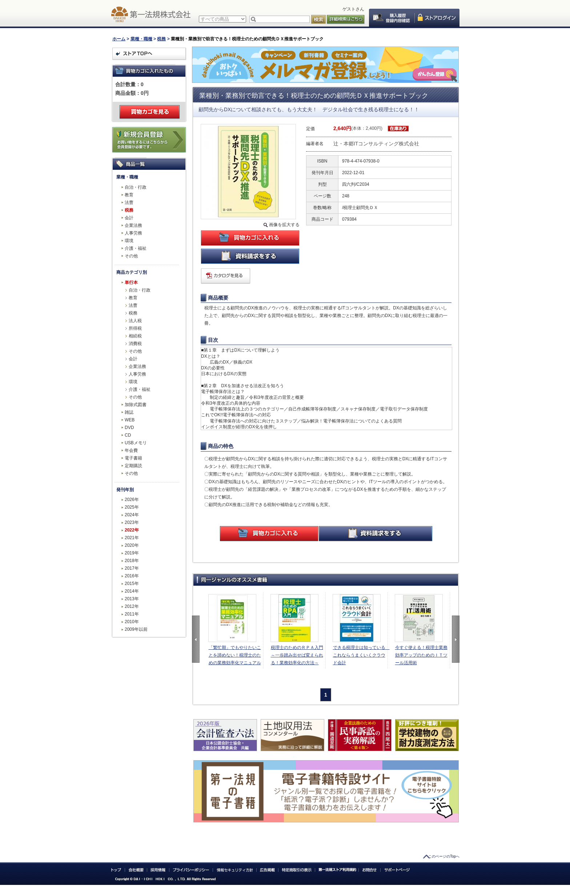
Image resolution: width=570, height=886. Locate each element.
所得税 (135, 328)
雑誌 (129, 412)
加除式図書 (135, 404)
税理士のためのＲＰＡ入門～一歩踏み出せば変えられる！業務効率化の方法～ (297, 655)
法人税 (135, 320)
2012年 (132, 606)
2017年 (132, 568)
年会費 (131, 450)
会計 (129, 217)
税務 (161, 38)
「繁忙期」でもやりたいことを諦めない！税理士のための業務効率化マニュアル (235, 655)
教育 (129, 194)
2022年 (132, 530)
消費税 (135, 343)
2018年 (132, 560)
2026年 (132, 499)
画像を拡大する (284, 224)
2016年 (132, 575)
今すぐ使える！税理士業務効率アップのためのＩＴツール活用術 (421, 655)
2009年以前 (136, 629)
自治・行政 (135, 187)
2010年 (132, 621)
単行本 (131, 282)
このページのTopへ (443, 856)
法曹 (129, 202)
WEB (130, 419)
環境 (129, 240)
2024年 (132, 514)
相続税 (135, 335)
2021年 (132, 537)
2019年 (132, 553)
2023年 (132, 522)
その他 (131, 255)
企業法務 (133, 225)
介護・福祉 (135, 248)
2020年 (132, 545)
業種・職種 (141, 38)
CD (128, 435)
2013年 (132, 598)
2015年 (132, 583)
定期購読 (133, 465)
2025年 (132, 507)
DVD (129, 427)
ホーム (118, 38)
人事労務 (133, 233)
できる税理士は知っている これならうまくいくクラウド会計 (360, 655)
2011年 (132, 614)
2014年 (132, 591)
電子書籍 (133, 458)
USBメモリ (136, 442)
